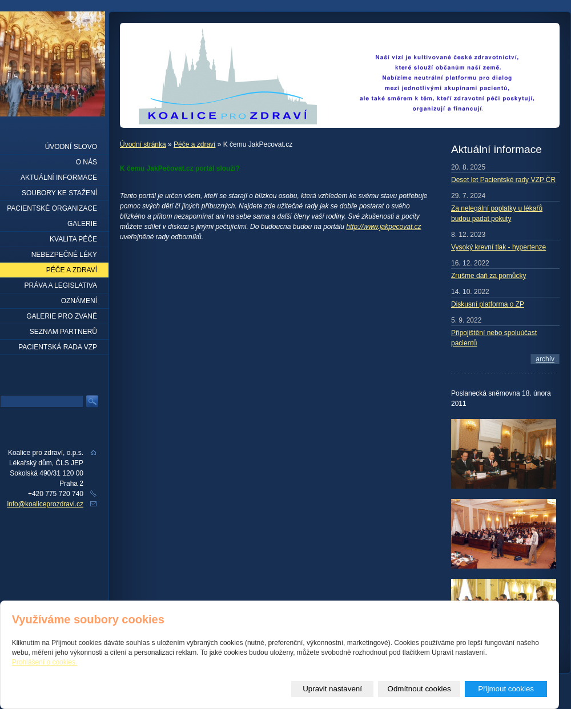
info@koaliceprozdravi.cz (45, 504)
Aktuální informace (59, 178)
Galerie (82, 224)
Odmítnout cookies (419, 688)
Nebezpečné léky (64, 255)
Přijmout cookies (506, 688)
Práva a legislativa (61, 285)
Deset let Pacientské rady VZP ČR (503, 180)
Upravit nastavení (332, 688)
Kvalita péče (73, 239)
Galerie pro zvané (61, 316)
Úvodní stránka (143, 144)
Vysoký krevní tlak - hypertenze (498, 247)
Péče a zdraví (194, 144)
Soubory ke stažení (59, 193)
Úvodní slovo (71, 147)
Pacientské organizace (52, 208)
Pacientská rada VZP (57, 347)
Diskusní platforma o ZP (487, 304)
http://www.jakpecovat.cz (383, 227)
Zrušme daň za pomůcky (488, 276)
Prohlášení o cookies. (45, 662)
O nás (86, 162)
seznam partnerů (63, 332)
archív (545, 359)
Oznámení (79, 301)
